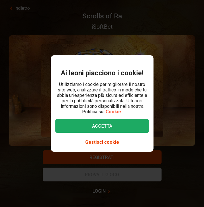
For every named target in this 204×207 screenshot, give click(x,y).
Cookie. (114, 111)
